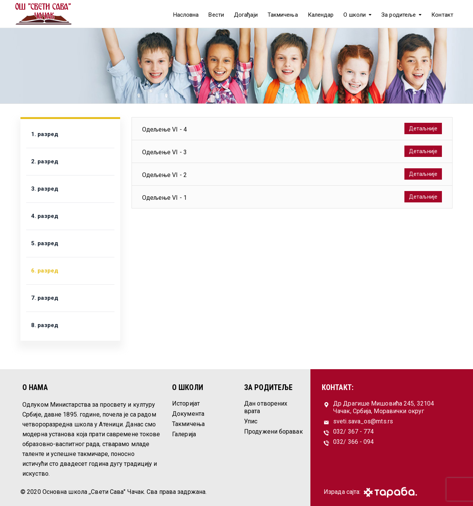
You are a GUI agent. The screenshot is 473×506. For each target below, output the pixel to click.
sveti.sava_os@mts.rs (363, 421)
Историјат (186, 403)
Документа (188, 413)
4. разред (44, 216)
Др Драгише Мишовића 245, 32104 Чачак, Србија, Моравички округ (383, 407)
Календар (321, 14)
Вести (216, 14)
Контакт (442, 14)
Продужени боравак (273, 431)
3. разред (44, 188)
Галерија (184, 434)
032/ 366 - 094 (353, 441)
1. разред (44, 134)
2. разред (44, 161)
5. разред (44, 243)
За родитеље (398, 14)
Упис (250, 421)
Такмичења (283, 14)
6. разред (44, 270)
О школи (354, 14)
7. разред (44, 298)
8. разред (44, 325)
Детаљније (423, 128)
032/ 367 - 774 (353, 431)
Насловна (186, 14)
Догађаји (246, 14)
